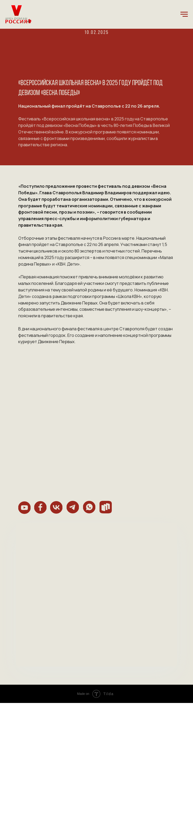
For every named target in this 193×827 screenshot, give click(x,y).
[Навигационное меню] (184, 14)
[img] (24, 507)
